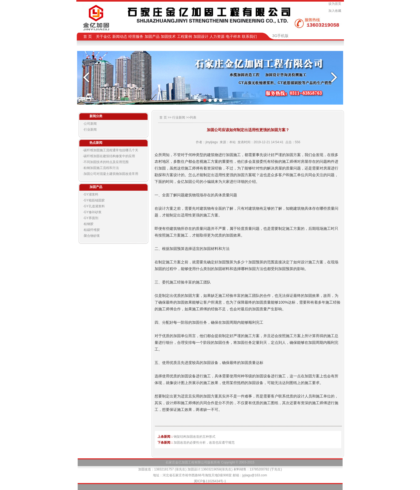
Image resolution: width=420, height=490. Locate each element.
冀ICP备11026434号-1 (210, 481)
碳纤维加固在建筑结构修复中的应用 (109, 156)
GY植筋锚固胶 (94, 200)
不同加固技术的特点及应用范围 (106, 162)
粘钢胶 (88, 224)
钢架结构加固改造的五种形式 (194, 437)
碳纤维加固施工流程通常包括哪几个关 (111, 150)
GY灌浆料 (91, 194)
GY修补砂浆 (92, 212)
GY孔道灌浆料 (94, 206)
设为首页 (335, 4)
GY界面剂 (91, 218)
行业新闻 (90, 129)
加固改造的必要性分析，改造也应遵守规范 (204, 442)
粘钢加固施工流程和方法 (101, 168)
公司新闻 (90, 124)
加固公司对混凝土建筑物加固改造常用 (111, 174)
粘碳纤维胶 (92, 230)
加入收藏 (335, 11)
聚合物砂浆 (92, 236)
